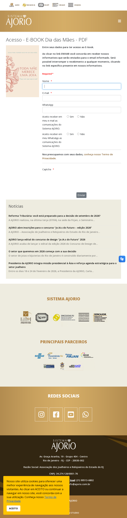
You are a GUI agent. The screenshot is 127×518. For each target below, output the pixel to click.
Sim (72, 116)
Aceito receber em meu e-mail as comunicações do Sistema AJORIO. (52, 122)
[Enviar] (81, 195)
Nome (45, 81)
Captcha (46, 169)
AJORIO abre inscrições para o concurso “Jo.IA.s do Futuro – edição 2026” (50, 227)
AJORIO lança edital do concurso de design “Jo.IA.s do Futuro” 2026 (47, 239)
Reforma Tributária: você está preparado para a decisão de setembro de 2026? (54, 215)
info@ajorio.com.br (79, 484)
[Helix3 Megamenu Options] (119, 21)
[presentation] (80, 178)
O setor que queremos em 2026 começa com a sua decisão (42, 251)
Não (82, 116)
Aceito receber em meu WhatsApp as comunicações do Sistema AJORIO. (52, 140)
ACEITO (13, 508)
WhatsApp (47, 104)
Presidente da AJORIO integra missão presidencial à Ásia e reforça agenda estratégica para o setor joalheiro (63, 265)
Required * (47, 74)
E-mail (45, 93)
